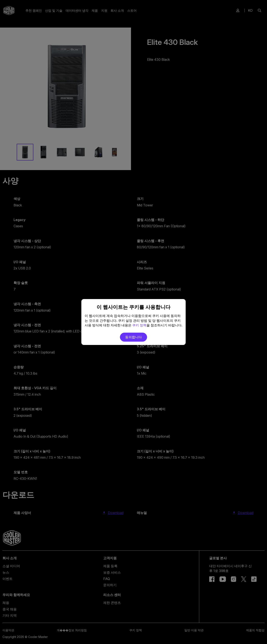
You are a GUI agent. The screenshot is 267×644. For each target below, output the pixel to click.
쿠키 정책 (139, 325)
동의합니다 (133, 337)
